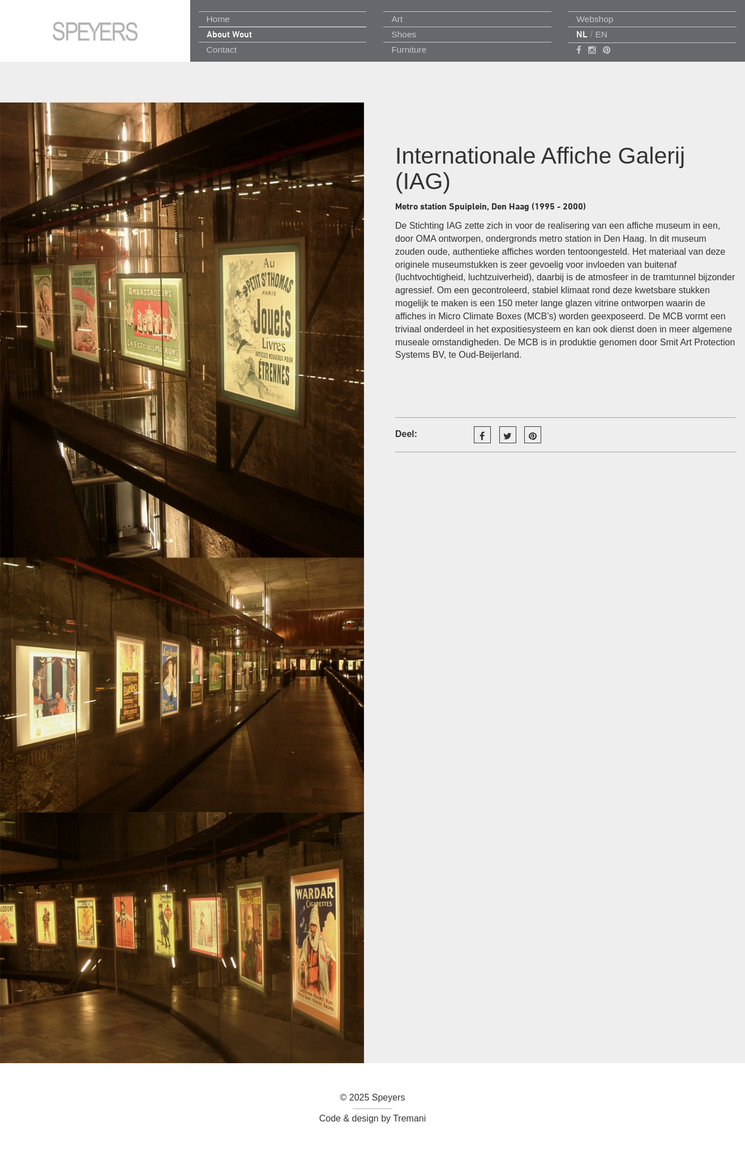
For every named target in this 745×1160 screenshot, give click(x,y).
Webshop (594, 19)
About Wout (229, 34)
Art (397, 19)
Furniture (408, 49)
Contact (222, 49)
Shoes (403, 34)
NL (582, 34)
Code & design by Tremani (372, 1118)
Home (218, 19)
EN (602, 34)
